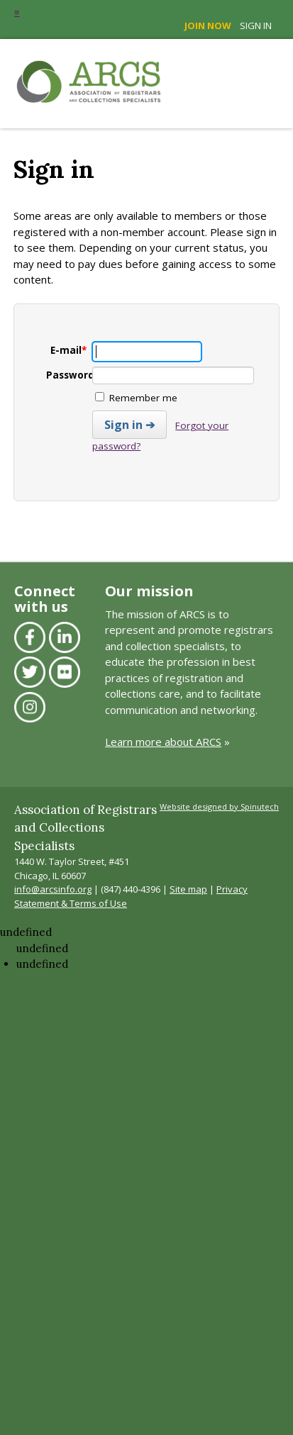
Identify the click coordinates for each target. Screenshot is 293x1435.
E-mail (68, 350)
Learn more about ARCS (163, 742)
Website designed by (219, 806)
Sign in (256, 25)
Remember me (136, 397)
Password (72, 375)
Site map (188, 889)
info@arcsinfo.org (53, 889)
